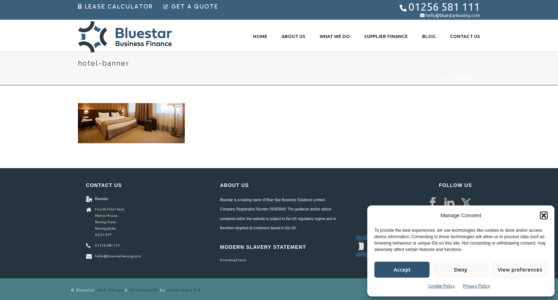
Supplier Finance (386, 36)
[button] (543, 215)
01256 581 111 (444, 7)
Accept (402, 270)
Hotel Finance (419, 78)
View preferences (520, 270)
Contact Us (465, 36)
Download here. (233, 260)
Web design (110, 290)
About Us (293, 36)
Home (260, 36)
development (144, 290)
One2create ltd (183, 290)
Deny (460, 270)
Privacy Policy (476, 286)
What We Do (335, 36)
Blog (429, 36)
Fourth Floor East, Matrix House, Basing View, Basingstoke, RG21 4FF (110, 222)
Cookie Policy (441, 286)
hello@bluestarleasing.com (453, 15)
